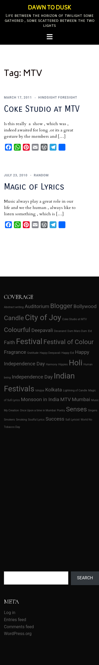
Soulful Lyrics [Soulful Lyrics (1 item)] (36, 419)
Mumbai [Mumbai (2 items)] (81, 399)
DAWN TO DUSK (49, 8)
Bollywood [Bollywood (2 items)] (85, 306)
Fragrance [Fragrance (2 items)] (15, 352)
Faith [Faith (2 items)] (9, 342)
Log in (9, 612)
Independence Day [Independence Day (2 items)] (32, 377)
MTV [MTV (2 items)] (65, 399)
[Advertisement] (49, 487)
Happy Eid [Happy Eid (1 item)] (67, 353)
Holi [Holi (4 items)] (75, 362)
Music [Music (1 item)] (95, 400)
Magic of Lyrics (34, 185)
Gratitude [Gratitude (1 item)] (33, 353)
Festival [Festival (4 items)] (29, 341)
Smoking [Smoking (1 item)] (21, 419)
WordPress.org (18, 633)
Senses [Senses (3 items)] (76, 409)
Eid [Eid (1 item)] (90, 331)
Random (41, 173)
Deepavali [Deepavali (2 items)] (42, 330)
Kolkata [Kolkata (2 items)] (53, 390)
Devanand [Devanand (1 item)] (60, 331)
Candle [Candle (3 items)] (14, 318)
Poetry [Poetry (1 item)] (61, 410)
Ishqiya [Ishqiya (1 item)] (39, 390)
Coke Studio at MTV (42, 109)
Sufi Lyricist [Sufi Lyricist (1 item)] (72, 419)
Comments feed (19, 626)
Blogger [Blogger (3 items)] (61, 306)
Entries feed (15, 619)
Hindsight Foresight (57, 97)
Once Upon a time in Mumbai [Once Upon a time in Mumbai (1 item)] (38, 410)
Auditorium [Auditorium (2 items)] (37, 306)
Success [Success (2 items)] (54, 419)
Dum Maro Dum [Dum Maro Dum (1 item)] (77, 331)
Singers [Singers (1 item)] (92, 410)
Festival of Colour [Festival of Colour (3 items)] (68, 342)
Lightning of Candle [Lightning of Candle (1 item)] (75, 390)
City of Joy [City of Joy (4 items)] (43, 317)
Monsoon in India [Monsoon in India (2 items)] (40, 399)
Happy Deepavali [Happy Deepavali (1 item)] (50, 353)
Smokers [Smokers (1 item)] (9, 419)
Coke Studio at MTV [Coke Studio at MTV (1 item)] (74, 319)
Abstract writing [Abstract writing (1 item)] (14, 307)
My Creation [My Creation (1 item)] (11, 410)
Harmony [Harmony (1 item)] (51, 364)
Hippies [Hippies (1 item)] (63, 364)
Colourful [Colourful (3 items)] (17, 330)
